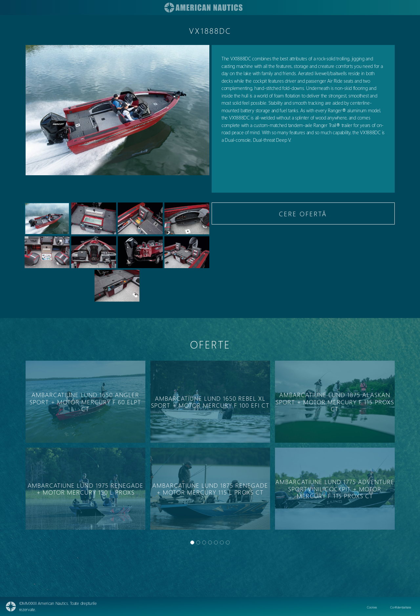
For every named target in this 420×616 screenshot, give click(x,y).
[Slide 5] (222, 542)
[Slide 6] (228, 542)
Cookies (372, 607)
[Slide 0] (192, 542)
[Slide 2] (204, 542)
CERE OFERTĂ (303, 213)
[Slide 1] (198, 542)
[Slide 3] (210, 542)
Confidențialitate (400, 607)
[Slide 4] (216, 542)
